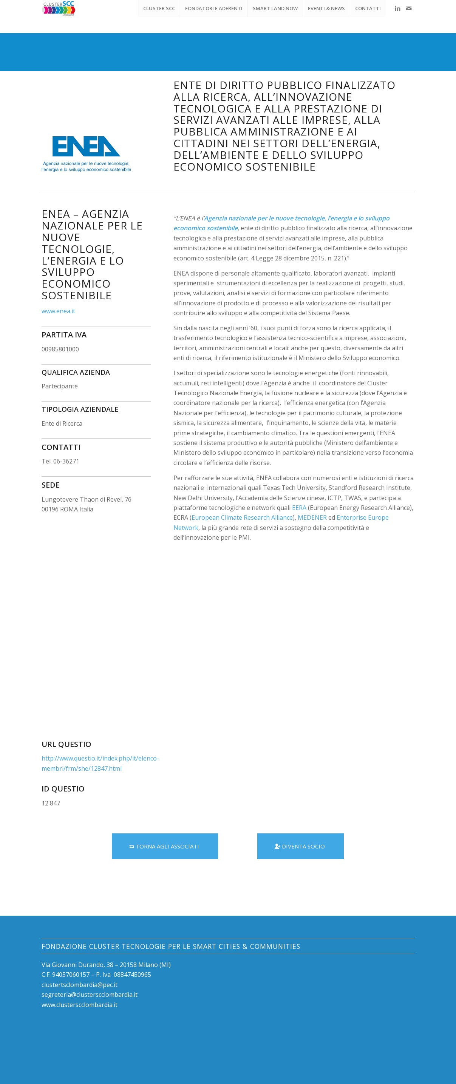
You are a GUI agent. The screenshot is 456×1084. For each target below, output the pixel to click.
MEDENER (312, 517)
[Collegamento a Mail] (408, 8)
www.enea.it (58, 311)
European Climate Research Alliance (242, 517)
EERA (299, 508)
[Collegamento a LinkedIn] (397, 8)
